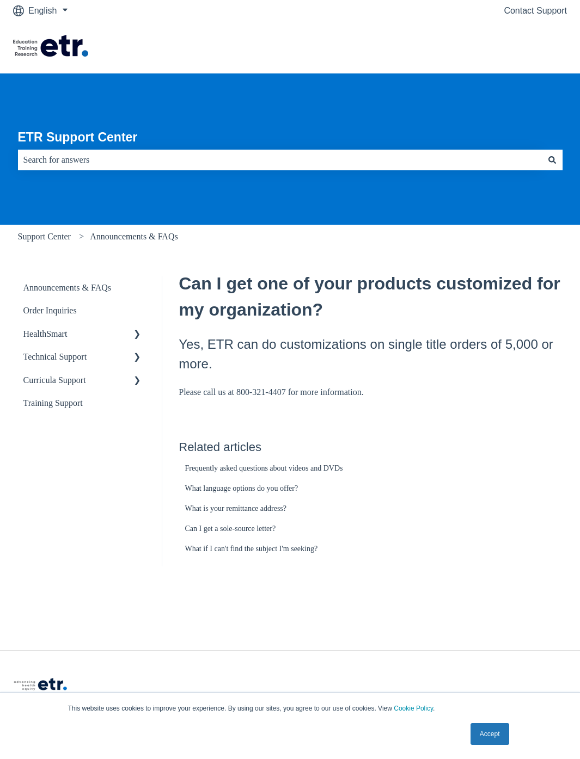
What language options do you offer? (241, 488)
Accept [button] (490, 734)
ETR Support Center (78, 137)
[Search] (552, 160)
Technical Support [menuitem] (55, 356)
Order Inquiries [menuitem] (50, 310)
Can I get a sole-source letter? (230, 528)
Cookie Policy (413, 708)
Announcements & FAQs (134, 236)
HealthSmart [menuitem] (45, 333)
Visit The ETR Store (517, 47)
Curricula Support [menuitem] (54, 380)
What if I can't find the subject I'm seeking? (251, 549)
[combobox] (280, 160)
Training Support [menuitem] (53, 403)
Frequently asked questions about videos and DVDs (264, 468)
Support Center (44, 236)
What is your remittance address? (235, 508)
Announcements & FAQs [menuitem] (67, 287)
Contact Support (535, 10)
